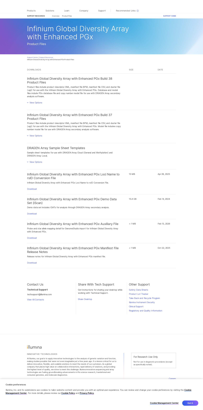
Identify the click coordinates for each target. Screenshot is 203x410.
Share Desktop (85, 299)
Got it (190, 403)
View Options (35, 102)
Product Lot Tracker (138, 294)
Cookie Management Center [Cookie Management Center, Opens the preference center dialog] (164, 403)
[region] (101, 394)
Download (32, 189)
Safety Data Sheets (138, 290)
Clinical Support (136, 306)
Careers (172, 378)
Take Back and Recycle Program (144, 298)
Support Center (32, 57)
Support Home (169, 16)
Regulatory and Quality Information (145, 310)
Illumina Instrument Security (142, 302)
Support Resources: (46, 57)
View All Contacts (35, 299)
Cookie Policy (68, 393)
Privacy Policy (87, 393)
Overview (55, 16)
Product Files (67, 16)
